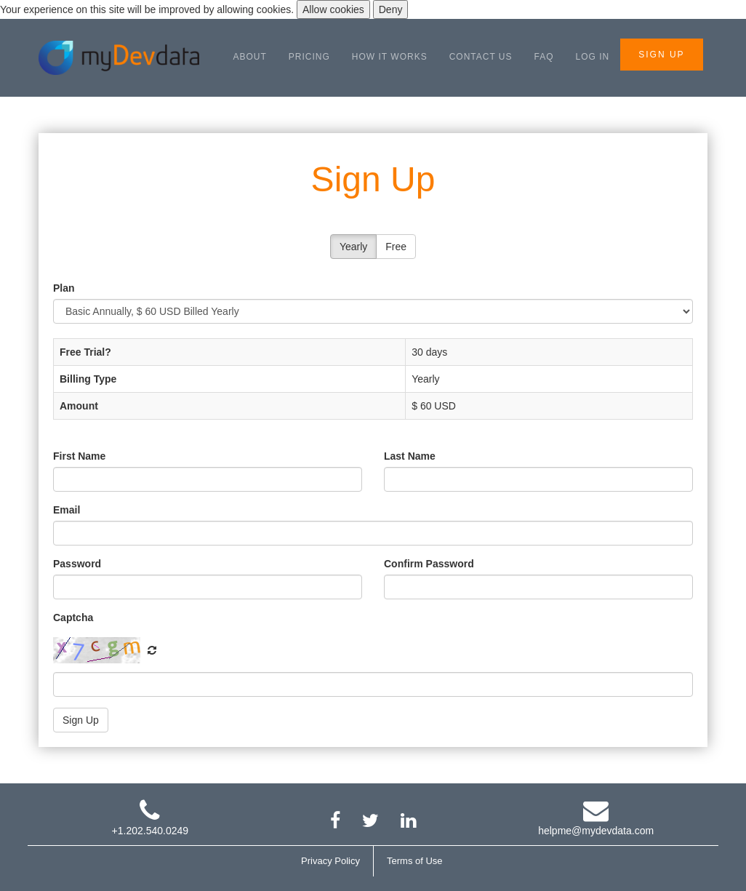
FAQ (544, 57)
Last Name (410, 456)
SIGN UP (661, 54)
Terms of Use (415, 860)
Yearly (353, 246)
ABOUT (250, 57)
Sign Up (81, 720)
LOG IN (593, 57)
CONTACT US (481, 57)
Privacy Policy (330, 860)
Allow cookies (333, 9)
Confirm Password (429, 564)
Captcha (73, 617)
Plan (64, 288)
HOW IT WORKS (390, 57)
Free (395, 246)
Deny (391, 9)
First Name (79, 456)
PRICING (309, 57)
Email (66, 510)
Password (77, 564)
